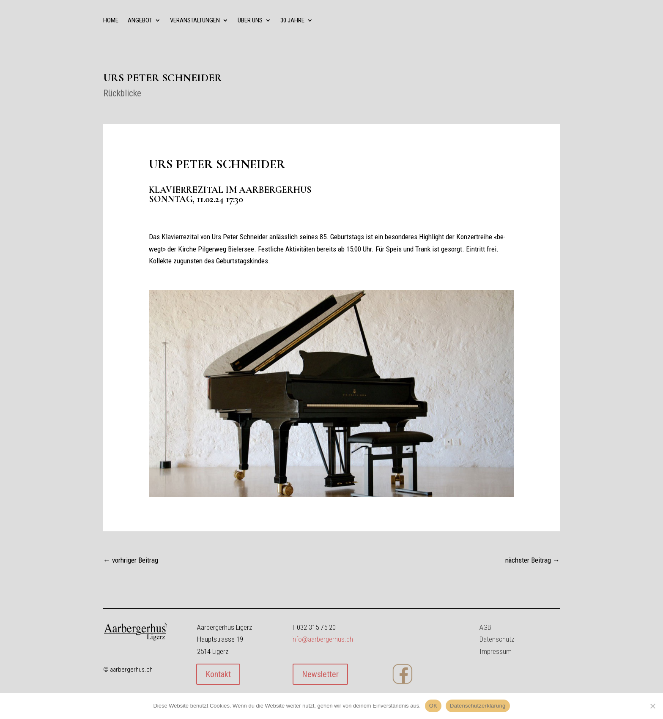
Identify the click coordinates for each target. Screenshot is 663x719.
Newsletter (320, 674)
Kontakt (218, 674)
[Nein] (652, 706)
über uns (250, 20)
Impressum (495, 651)
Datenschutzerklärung (477, 706)
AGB (485, 627)
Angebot (140, 20)
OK (433, 706)
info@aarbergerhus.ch (322, 639)
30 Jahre (292, 20)
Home (110, 20)
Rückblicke (122, 93)
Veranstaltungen (195, 20)
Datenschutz (496, 639)
